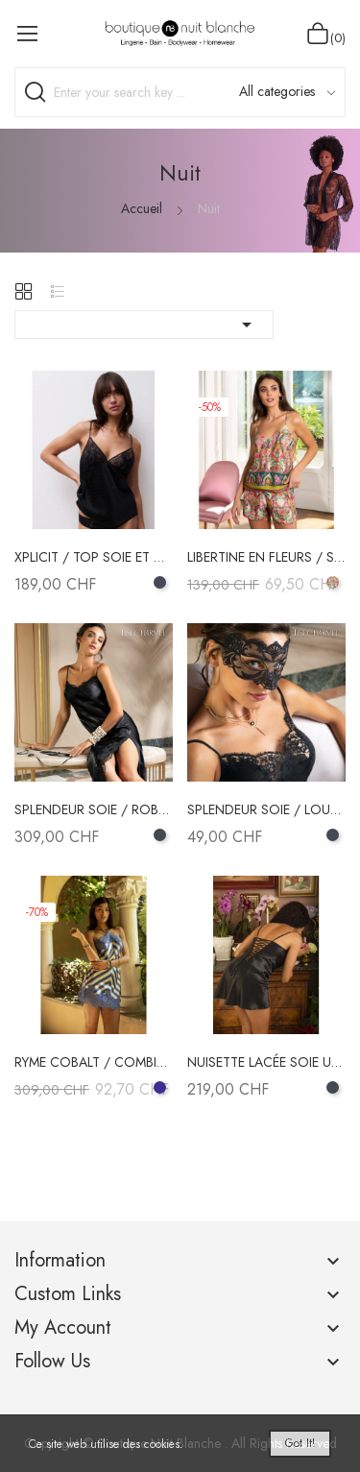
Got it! (300, 1443)
